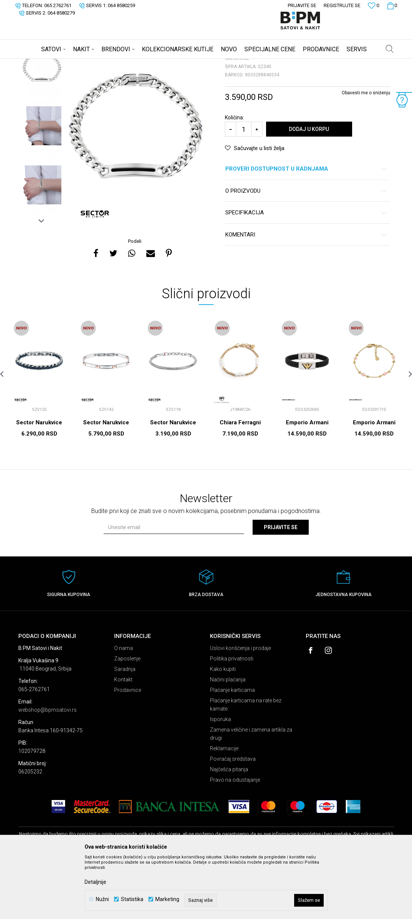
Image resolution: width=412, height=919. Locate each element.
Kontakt (123, 738)
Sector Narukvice (39, 481)
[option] (42, 125)
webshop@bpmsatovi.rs (47, 769)
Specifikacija (306, 271)
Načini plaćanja (227, 738)
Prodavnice (127, 749)
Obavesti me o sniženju (366, 151)
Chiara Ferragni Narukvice (240, 484)
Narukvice (113, 63)
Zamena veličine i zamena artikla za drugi (251, 792)
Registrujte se (342, 5)
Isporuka (220, 778)
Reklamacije (224, 807)
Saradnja (124, 728)
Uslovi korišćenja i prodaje (240, 707)
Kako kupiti (223, 728)
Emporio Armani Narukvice (307, 484)
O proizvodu (306, 250)
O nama (123, 707)
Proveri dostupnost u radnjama (306, 228)
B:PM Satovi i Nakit (37, 63)
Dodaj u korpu (309, 188)
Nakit (92, 63)
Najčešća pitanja (229, 828)
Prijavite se (280, 586)
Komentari (306, 293)
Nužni (102, 899)
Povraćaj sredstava (233, 818)
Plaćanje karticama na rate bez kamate (245, 763)
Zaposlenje (127, 717)
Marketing (167, 899)
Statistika (132, 899)
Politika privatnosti (231, 717)
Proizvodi (71, 63)
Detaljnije (95, 882)
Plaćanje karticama (232, 749)
